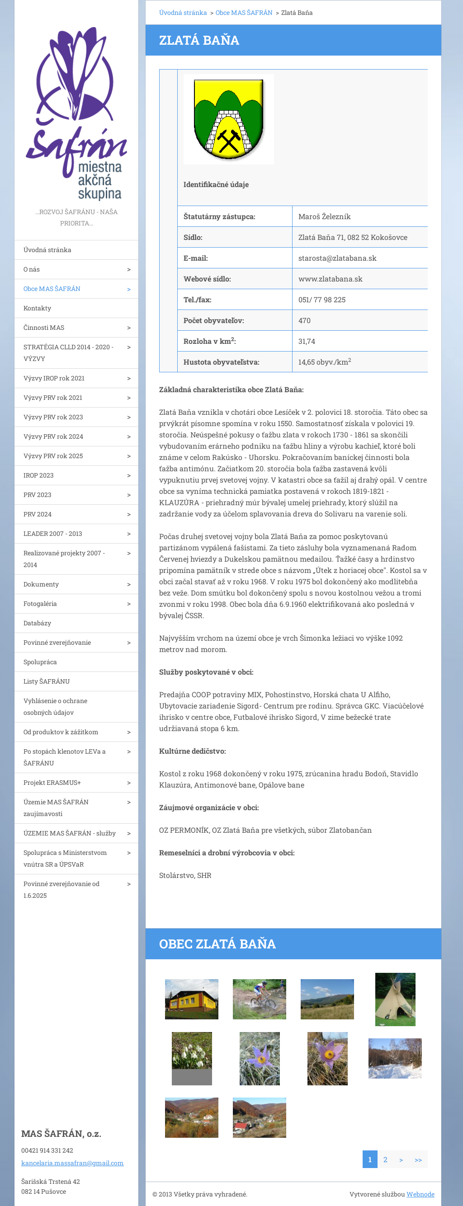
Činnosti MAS (44, 327)
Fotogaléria (40, 603)
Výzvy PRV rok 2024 (53, 436)
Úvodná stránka (47, 249)
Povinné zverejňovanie (57, 642)
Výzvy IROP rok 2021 (54, 378)
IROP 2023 (39, 475)
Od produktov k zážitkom (61, 731)
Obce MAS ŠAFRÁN (52, 288)
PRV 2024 (38, 514)
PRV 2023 (38, 494)
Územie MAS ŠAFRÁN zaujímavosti (56, 808)
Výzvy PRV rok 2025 (53, 455)
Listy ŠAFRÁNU (47, 681)
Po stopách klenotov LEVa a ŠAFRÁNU (65, 757)
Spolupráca (40, 661)
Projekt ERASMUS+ (52, 782)
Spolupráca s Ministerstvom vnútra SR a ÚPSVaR (65, 858)
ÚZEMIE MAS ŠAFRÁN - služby (70, 833)
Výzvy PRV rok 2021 (53, 397)
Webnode (420, 1194)
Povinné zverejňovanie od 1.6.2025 (61, 889)
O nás (32, 269)
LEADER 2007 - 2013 (53, 533)
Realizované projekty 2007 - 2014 (64, 559)
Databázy (37, 623)
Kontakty (37, 308)
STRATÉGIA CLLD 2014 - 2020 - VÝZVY (68, 353)
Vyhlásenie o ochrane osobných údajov (55, 706)
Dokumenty (41, 584)
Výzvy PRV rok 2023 (53, 417)
